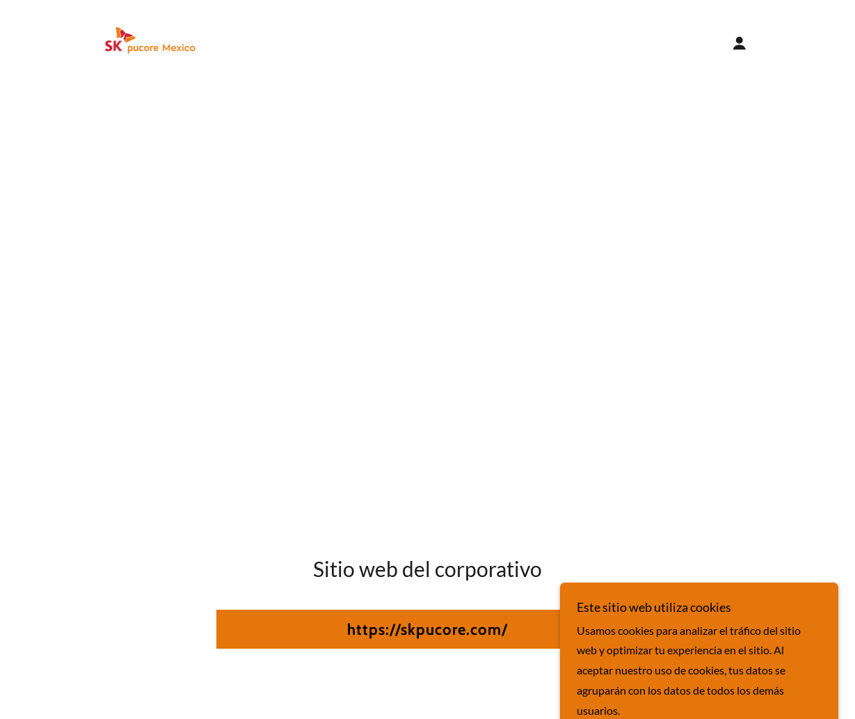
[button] (739, 43)
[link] (150, 41)
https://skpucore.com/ (427, 629)
